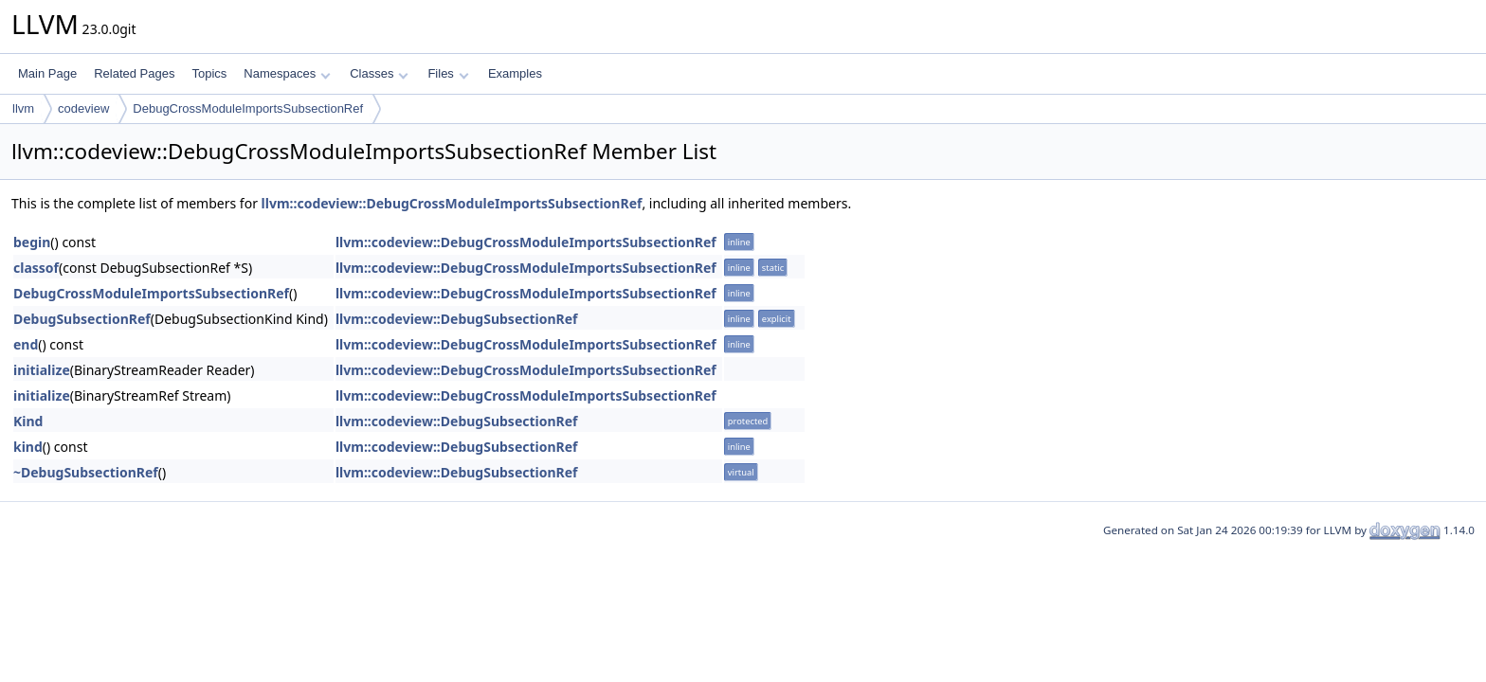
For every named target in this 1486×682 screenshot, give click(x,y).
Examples (515, 73)
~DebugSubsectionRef (85, 472)
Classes (379, 73)
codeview (83, 108)
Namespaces (287, 73)
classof (36, 268)
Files (447, 73)
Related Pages (134, 73)
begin (31, 242)
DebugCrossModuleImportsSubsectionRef (248, 108)
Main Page (47, 73)
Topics (209, 73)
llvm (23, 108)
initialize (41, 370)
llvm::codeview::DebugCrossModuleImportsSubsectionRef (452, 203)
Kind (28, 421)
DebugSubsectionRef (82, 319)
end (25, 344)
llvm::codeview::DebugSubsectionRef (456, 319)
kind (28, 447)
